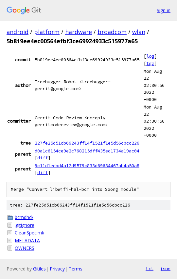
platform (47, 32)
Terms (75, 269)
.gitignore (24, 225)
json (165, 268)
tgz (150, 63)
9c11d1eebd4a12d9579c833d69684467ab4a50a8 (87, 166)
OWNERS (24, 248)
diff (42, 158)
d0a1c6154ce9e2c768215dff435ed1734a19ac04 (87, 151)
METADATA (27, 240)
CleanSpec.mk (29, 232)
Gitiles (39, 269)
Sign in (163, 10)
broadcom (112, 32)
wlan (138, 32)
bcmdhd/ (24, 217)
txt (149, 268)
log (150, 56)
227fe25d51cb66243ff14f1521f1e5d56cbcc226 (87, 143)
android (17, 32)
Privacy (57, 269)
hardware (78, 32)
